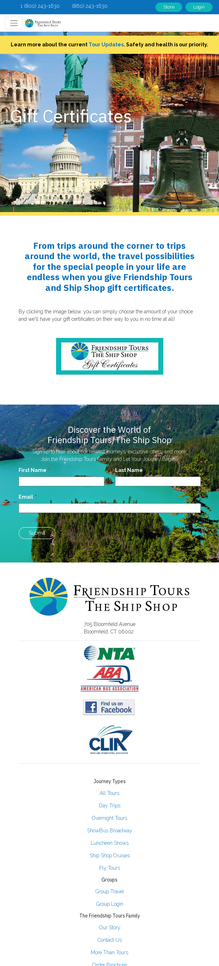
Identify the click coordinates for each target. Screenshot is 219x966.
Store (168, 7)
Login (199, 7)
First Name (32, 470)
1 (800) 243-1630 (40, 6)
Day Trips (109, 805)
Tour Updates (106, 44)
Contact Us (110, 940)
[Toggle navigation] (14, 23)
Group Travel (109, 891)
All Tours (109, 793)
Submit (37, 533)
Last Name (129, 470)
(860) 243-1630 (90, 6)
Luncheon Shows (110, 843)
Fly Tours (109, 868)
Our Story (109, 927)
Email (26, 497)
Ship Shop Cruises (110, 855)
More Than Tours (109, 952)
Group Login (109, 904)
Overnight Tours (109, 818)
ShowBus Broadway (109, 830)
